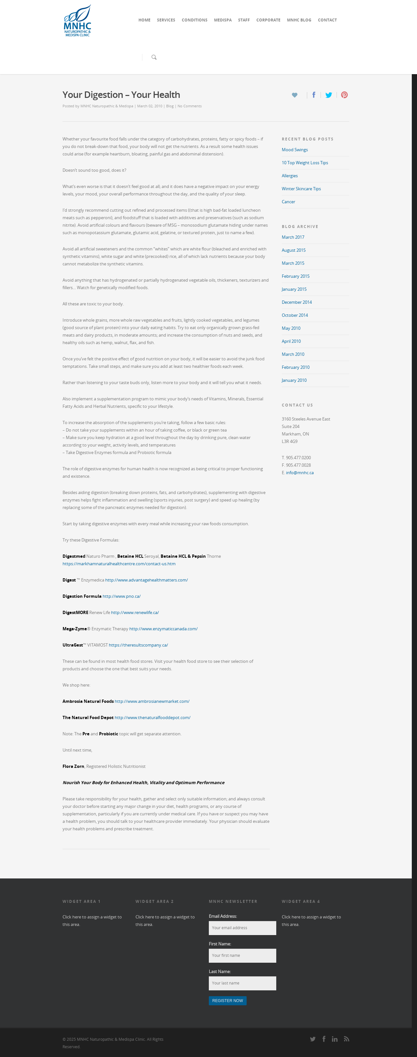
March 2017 (293, 237)
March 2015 (293, 263)
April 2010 (291, 341)
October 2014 (295, 315)
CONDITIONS (195, 20)
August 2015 (294, 250)
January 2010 (294, 380)
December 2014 (297, 302)
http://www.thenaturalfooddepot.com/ (153, 717)
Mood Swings (295, 150)
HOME (144, 20)
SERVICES (166, 20)
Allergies (290, 176)
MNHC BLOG (299, 20)
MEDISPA (223, 20)
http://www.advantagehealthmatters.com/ (146, 580)
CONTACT (327, 20)
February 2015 (295, 276)
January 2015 (294, 289)
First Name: (220, 944)
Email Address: (223, 916)
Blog (170, 105)
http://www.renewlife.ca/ (135, 612)
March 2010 (293, 354)
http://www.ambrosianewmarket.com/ (152, 701)
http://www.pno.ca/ (122, 596)
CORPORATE (268, 20)
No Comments (190, 105)
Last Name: (220, 971)
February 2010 (295, 367)
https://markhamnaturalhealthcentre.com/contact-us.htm (119, 564)
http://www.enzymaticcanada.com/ (163, 629)
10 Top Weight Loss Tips (305, 163)
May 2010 (291, 328)
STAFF (244, 20)
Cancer (288, 202)
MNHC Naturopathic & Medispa (106, 105)
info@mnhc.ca (300, 472)
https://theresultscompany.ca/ (138, 645)
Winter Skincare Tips (301, 189)
